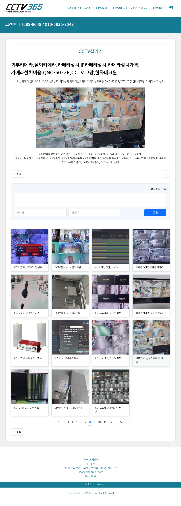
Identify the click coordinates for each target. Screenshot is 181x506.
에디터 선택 (158, 189)
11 (105, 422)
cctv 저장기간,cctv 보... (108, 267)
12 (110, 422)
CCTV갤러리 (90, 51)
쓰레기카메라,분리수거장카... (151, 313)
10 (99, 422)
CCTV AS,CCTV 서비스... (27, 408)
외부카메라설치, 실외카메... (69, 408)
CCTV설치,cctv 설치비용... (69, 267)
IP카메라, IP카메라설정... (68, 358)
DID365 (100, 484)
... (63, 422)
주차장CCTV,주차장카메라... (151, 267)
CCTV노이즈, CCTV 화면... (109, 313)
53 (121, 422)
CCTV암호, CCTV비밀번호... (29, 267)
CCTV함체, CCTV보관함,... (69, 313)
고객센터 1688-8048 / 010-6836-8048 (39, 24)
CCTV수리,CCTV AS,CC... (28, 313)
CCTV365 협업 (84, 484)
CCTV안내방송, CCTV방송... (29, 358)
